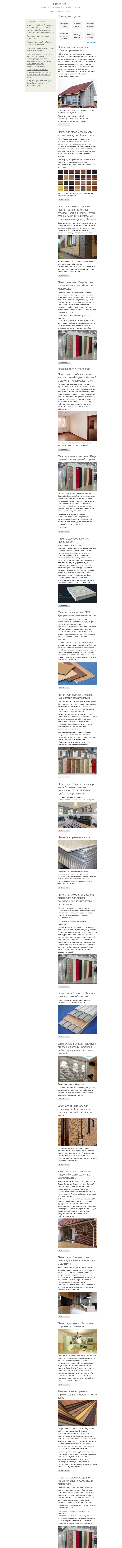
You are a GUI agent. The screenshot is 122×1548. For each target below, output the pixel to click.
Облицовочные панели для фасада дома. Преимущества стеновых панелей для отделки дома (75, 1110)
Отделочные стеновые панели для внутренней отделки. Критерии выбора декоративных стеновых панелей (77, 1048)
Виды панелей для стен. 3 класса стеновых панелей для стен (76, 995)
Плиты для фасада (90, 25)
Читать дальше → (64, 125)
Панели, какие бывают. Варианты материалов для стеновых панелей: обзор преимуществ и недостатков (76, 899)
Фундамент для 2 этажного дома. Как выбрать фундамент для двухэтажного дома (39, 83)
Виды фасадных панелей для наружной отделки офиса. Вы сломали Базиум (74, 1174)
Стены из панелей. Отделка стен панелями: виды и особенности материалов (76, 1480)
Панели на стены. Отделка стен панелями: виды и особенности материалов (75, 285)
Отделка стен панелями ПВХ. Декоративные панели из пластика (77, 614)
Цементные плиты (77, 25)
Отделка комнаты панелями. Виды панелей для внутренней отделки (77, 458)
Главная (51, 11)
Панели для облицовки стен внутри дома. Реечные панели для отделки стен (77, 1260)
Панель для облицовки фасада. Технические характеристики (75, 696)
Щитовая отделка (90, 36)
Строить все (61, 3)
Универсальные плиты (64, 25)
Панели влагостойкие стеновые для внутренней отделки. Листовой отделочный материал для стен (77, 377)
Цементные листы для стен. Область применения (73, 49)
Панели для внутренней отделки (64, 36)
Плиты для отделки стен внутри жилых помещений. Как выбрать (76, 133)
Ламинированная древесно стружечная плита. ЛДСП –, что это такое (77, 1394)
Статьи (69, 11)
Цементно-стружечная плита (74, 837)
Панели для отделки (77, 36)
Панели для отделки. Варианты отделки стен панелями (75, 1325)
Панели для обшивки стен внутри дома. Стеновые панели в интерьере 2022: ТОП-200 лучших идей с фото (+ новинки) (77, 789)
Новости (60, 11)
